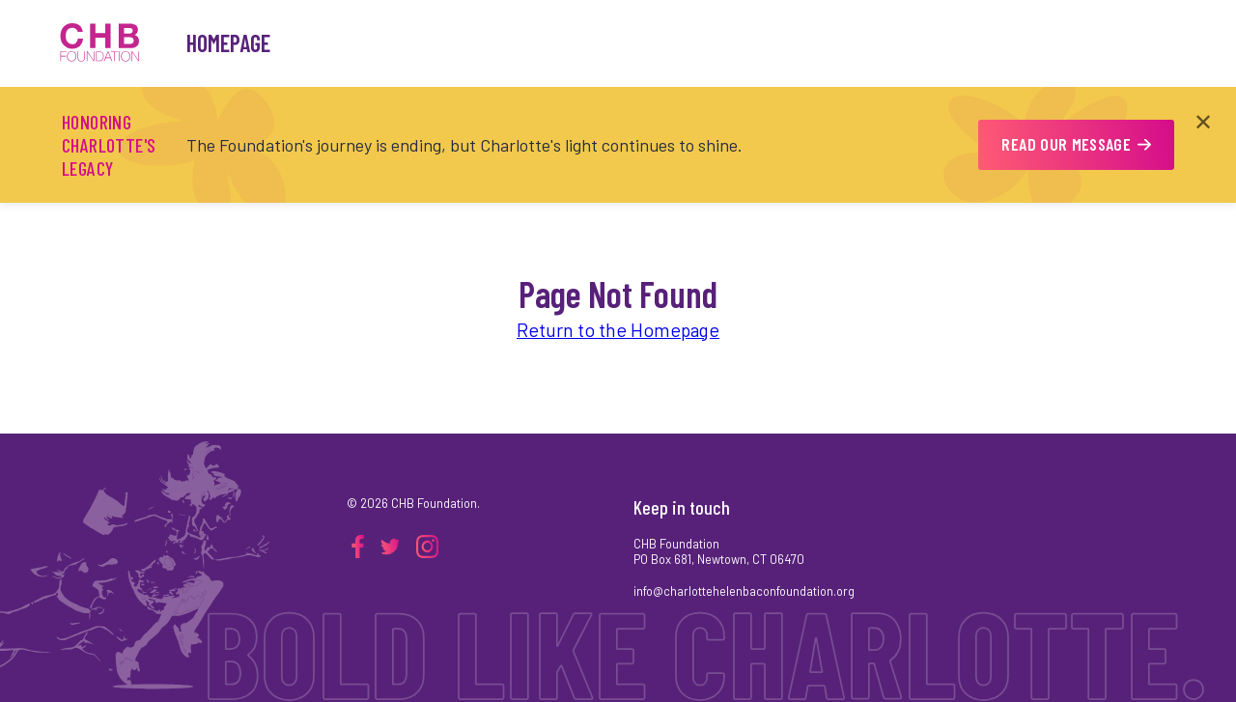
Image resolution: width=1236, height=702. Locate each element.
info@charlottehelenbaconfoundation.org (744, 591)
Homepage (228, 43)
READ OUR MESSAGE (1076, 143)
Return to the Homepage (618, 329)
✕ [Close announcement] (1203, 121)
